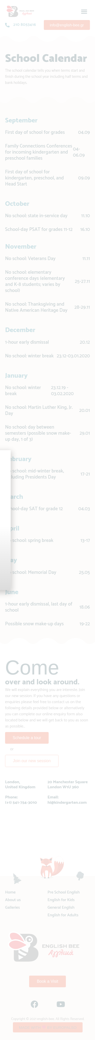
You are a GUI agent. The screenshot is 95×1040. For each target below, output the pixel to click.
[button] (84, 11)
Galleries (12, 907)
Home (10, 892)
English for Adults (63, 915)
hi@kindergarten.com (67, 802)
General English (61, 907)
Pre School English (64, 892)
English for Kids (61, 900)
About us (13, 900)
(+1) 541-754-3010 (21, 802)
